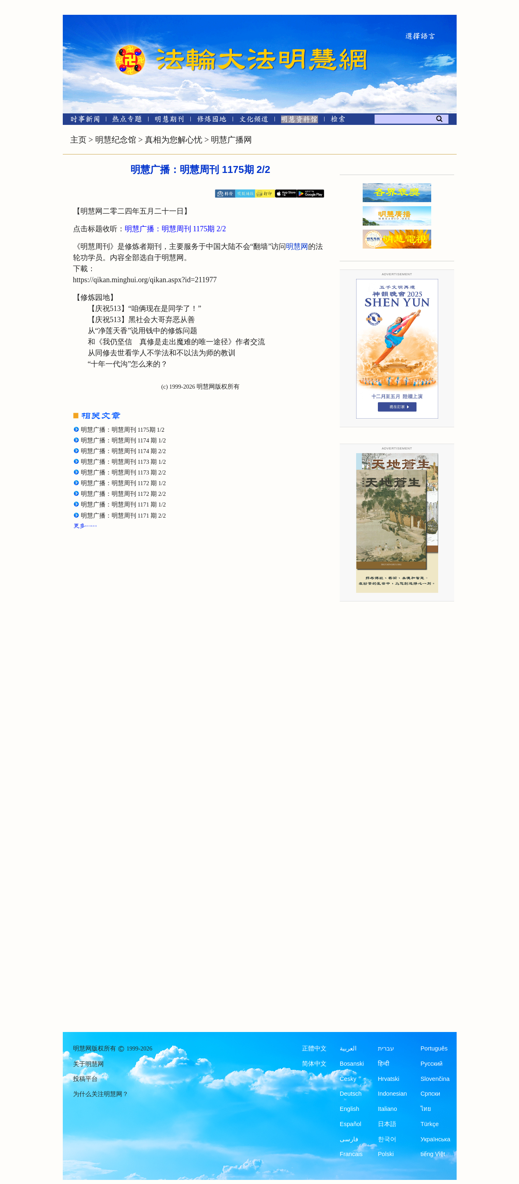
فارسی (349, 1139)
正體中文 (314, 1048)
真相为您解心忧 (173, 139)
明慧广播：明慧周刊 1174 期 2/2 (123, 451)
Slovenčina (435, 1079)
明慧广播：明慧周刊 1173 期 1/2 (123, 461)
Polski (386, 1154)
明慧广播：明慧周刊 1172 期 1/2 (123, 483)
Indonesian (392, 1093)
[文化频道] (254, 120)
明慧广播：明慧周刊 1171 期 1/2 (123, 504)
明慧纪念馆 (115, 139)
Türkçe (430, 1124)
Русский (432, 1063)
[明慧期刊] (169, 120)
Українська (435, 1139)
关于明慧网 (88, 1064)
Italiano (387, 1109)
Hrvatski (388, 1079)
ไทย (426, 1109)
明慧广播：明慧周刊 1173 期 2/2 (123, 472)
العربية (348, 1048)
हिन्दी (383, 1063)
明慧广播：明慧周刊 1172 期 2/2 (123, 494)
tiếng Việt (433, 1154)
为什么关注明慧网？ (100, 1094)
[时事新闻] (82, 120)
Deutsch (350, 1093)
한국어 (387, 1139)
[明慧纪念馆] (299, 120)
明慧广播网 (231, 139)
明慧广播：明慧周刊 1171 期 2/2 (123, 515)
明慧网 (297, 246)
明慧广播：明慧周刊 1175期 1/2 (123, 429)
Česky (348, 1079)
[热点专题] (127, 120)
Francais (351, 1154)
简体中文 (314, 1063)
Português (434, 1048)
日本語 (387, 1124)
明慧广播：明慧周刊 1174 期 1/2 (123, 440)
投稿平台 (85, 1079)
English (349, 1109)
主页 (78, 139)
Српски (430, 1093)
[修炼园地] (211, 120)
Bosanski (352, 1063)
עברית (386, 1048)
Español (350, 1124)
